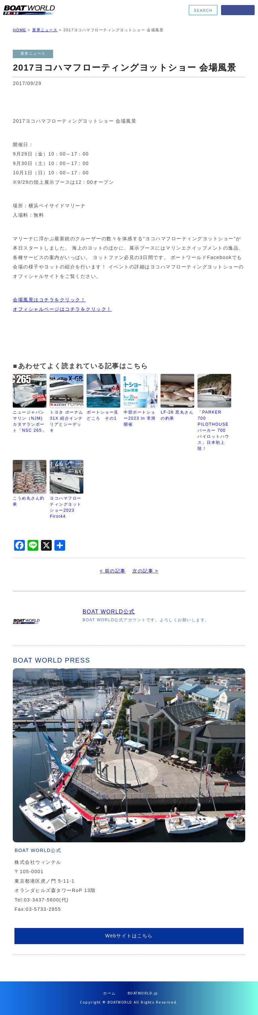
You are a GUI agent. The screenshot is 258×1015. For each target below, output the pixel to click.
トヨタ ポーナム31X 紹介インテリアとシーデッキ (66, 421)
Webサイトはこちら (129, 935)
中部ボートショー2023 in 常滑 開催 (140, 418)
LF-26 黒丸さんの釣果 (177, 415)
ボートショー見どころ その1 (103, 415)
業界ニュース (44, 30)
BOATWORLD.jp (143, 993)
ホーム (109, 993)
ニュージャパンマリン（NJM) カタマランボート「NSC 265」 (29, 421)
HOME (19, 30)
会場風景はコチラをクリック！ (49, 299)
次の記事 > (145, 571)
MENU (238, 10)
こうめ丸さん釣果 (29, 501)
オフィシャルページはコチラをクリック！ (62, 309)
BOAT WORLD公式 (109, 612)
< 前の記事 (113, 571)
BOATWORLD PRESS (54, 10)
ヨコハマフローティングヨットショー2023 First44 (66, 507)
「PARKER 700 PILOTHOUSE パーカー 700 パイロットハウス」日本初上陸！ (213, 430)
